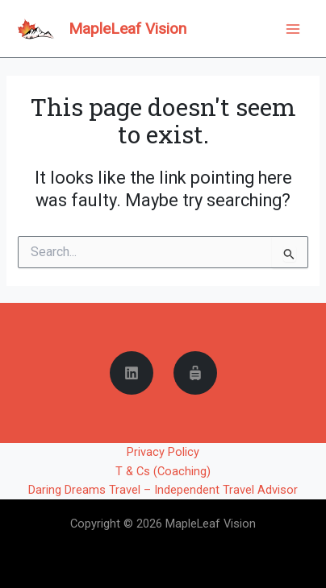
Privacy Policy (163, 452)
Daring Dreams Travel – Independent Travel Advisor (163, 489)
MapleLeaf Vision (127, 28)
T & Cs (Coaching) (163, 471)
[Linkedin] (131, 373)
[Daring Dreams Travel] (195, 373)
